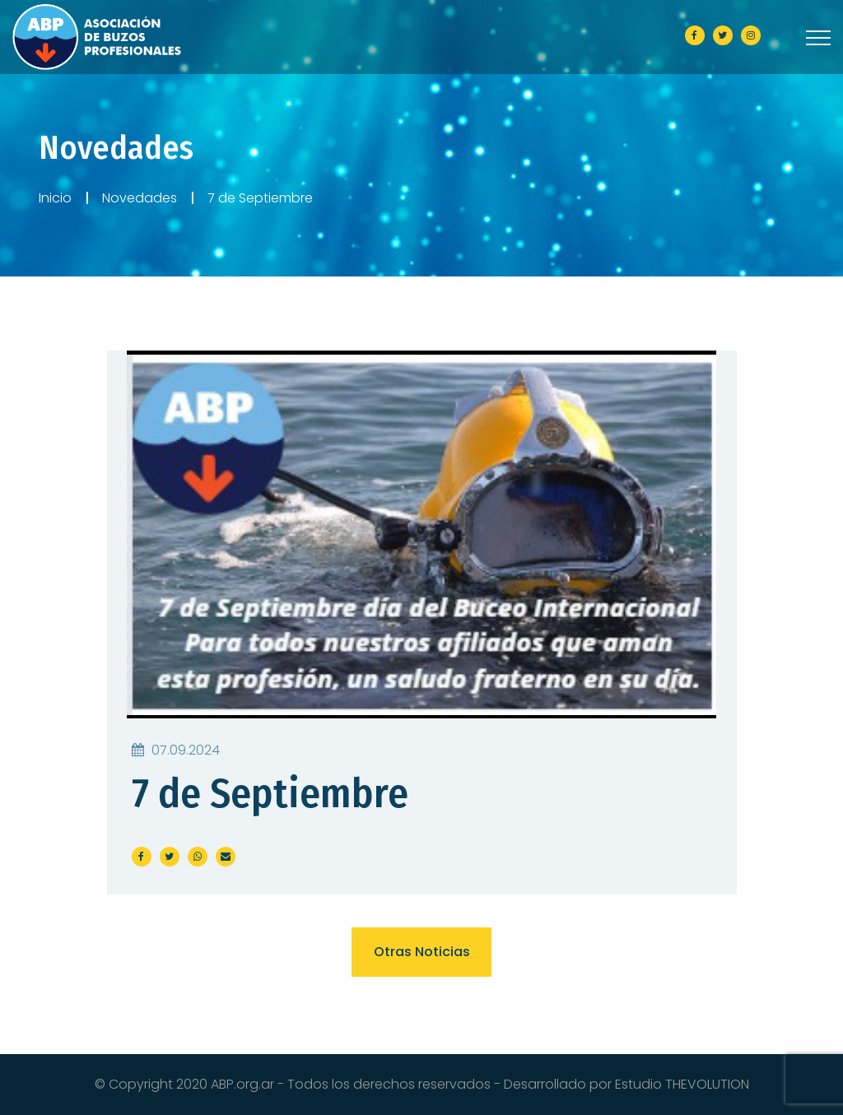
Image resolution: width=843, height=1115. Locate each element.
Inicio (55, 197)
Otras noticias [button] (422, 951)
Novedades (139, 197)
